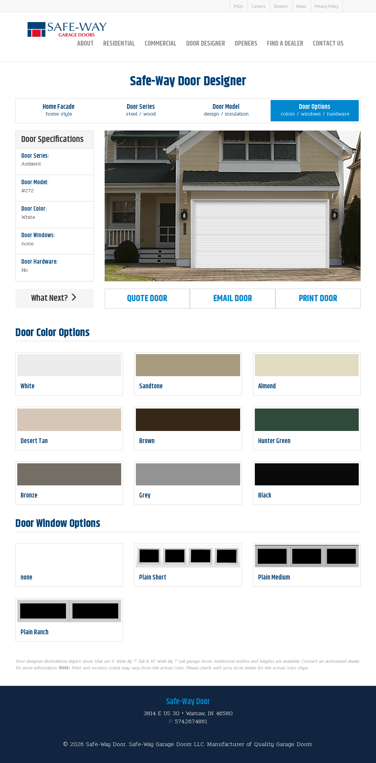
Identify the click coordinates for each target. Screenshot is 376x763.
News (301, 6)
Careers (258, 6)
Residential (119, 43)
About (85, 43)
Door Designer (205, 43)
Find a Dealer (285, 43)
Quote (147, 298)
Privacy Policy (327, 6)
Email (232, 298)
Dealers (281, 6)
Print (318, 298)
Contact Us (328, 43)
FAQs (238, 6)
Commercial (161, 43)
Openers (246, 43)
